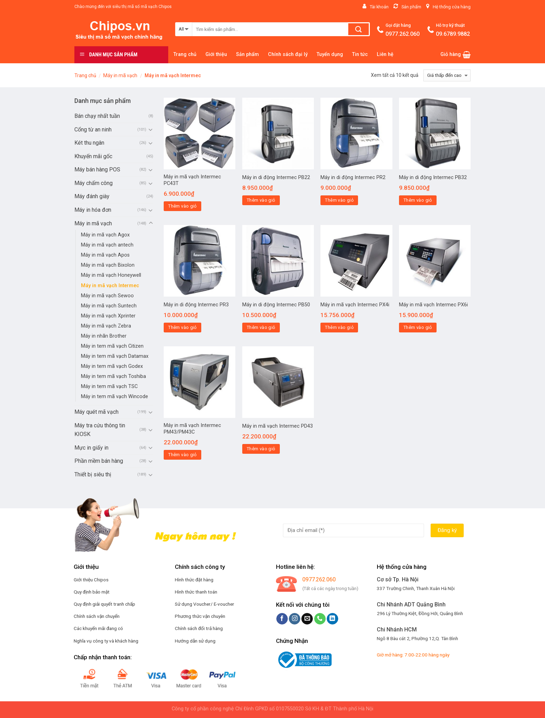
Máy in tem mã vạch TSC (109, 386)
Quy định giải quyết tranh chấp (104, 604)
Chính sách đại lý (288, 54)
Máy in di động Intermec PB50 (276, 305)
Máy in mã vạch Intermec (110, 286)
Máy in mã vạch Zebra (106, 326)
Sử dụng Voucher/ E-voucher (204, 604)
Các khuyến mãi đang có (98, 628)
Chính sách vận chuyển (97, 616)
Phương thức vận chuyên (200, 616)
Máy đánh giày (91, 196)
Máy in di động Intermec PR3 (196, 305)
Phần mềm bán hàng (98, 461)
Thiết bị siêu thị (92, 474)
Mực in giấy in (91, 447)
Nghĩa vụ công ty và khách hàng (106, 641)
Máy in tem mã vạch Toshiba (113, 376)
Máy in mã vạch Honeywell (111, 275)
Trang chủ (184, 54)
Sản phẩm (247, 54)
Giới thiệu (216, 54)
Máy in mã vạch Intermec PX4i (354, 305)
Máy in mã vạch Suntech (109, 306)
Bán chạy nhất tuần (97, 116)
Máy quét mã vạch (96, 412)
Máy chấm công (93, 183)
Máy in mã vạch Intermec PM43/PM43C (192, 428)
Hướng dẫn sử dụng (195, 641)
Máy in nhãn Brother (104, 336)
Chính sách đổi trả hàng (199, 628)
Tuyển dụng (330, 54)
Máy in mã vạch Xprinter (108, 316)
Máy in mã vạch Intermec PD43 (277, 426)
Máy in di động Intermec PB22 (276, 177)
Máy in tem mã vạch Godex (112, 366)
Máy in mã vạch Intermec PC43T (192, 180)
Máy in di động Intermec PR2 (352, 177)
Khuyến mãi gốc (93, 156)
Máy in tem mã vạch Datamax (114, 356)
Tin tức (360, 54)
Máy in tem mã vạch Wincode (114, 397)
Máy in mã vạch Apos (105, 255)
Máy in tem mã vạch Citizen (112, 346)
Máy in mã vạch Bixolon (108, 265)
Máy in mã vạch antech (107, 245)
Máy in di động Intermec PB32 (433, 177)
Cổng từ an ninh (93, 129)
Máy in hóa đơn (92, 210)
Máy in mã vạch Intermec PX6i (433, 305)
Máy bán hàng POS (97, 169)
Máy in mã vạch (120, 75)
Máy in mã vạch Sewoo (107, 296)
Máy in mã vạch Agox (105, 235)
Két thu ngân (89, 142)
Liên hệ (385, 54)
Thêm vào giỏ (182, 206)
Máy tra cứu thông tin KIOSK (99, 430)
